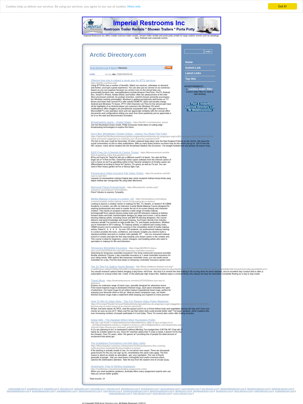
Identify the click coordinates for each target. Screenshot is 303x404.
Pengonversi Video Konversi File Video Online (117, 173)
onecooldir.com (97, 389)
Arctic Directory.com (118, 54)
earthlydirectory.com (263, 391)
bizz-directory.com (210, 389)
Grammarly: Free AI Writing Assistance (113, 366)
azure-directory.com (190, 389)
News (113, 68)
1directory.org (112, 389)
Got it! (282, 6)
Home (189, 62)
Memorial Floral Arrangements (108, 187)
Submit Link (193, 67)
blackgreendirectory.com (258, 389)
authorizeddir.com (17, 389)
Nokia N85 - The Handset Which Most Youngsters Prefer (123, 319)
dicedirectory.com (224, 391)
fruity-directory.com (141, 393)
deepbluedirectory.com (203, 391)
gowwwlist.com (51, 389)
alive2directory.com (130, 389)
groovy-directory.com (182, 393)
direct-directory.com (243, 391)
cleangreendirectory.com (89, 391)
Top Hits (190, 78)
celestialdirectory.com (66, 391)
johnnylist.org (66, 389)
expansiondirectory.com (120, 393)
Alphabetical (124, 74)
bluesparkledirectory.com (18, 391)
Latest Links (193, 73)
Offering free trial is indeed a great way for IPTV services (123, 80)
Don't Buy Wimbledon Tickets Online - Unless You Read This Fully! (129, 133)
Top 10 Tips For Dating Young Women (112, 266)
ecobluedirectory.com (284, 391)
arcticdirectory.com (149, 389)
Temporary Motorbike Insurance (109, 248)
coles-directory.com (112, 391)
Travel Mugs (98, 280)
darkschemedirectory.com (161, 391)
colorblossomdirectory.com (135, 391)
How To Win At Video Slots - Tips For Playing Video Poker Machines (130, 301)
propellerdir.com (34, 389)
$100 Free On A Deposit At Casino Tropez (115, 152)
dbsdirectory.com (183, 391)
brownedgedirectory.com (43, 391)
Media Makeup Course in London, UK (112, 198)
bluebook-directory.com (282, 389)
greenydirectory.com (161, 393)
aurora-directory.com (169, 389)
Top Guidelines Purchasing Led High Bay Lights (118, 343)
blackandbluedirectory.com (232, 389)
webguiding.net (81, 389)
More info (133, 6)
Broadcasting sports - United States (111, 122)
